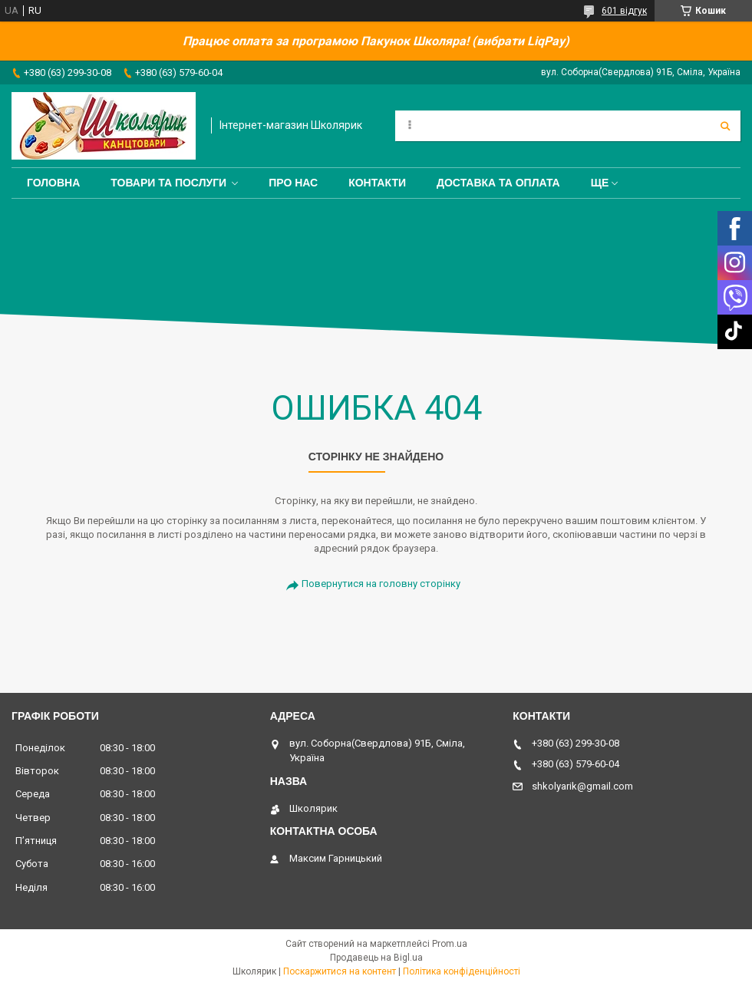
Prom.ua (449, 943)
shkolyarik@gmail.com (582, 786)
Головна (53, 182)
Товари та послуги (168, 182)
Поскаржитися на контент (339, 971)
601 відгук (624, 10)
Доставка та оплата (498, 182)
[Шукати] (725, 125)
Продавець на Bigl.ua (376, 957)
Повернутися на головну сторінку (381, 583)
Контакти (377, 182)
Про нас (293, 182)
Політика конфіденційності (461, 971)
